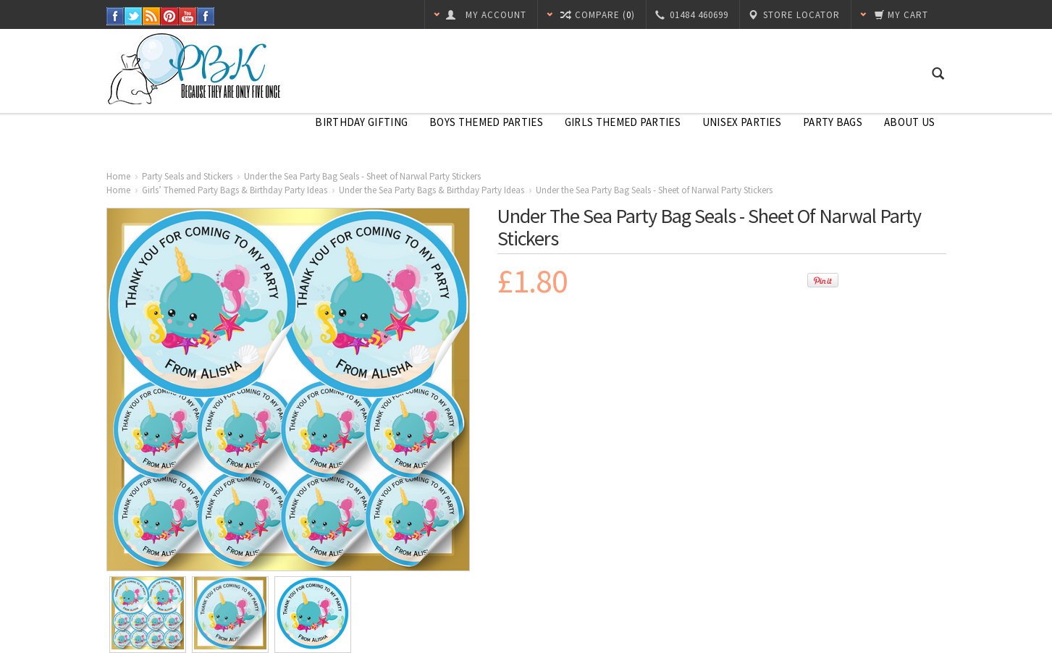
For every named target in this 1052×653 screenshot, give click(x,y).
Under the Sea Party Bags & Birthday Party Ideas (431, 190)
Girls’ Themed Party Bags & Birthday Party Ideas (234, 190)
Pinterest (170, 16)
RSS (152, 16)
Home (118, 176)
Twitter (134, 16)
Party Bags (832, 122)
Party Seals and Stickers (187, 176)
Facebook (115, 16)
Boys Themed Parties (486, 122)
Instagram (206, 16)
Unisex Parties (741, 122)
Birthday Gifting (361, 122)
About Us (909, 122)
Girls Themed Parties (623, 122)
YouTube (188, 16)
